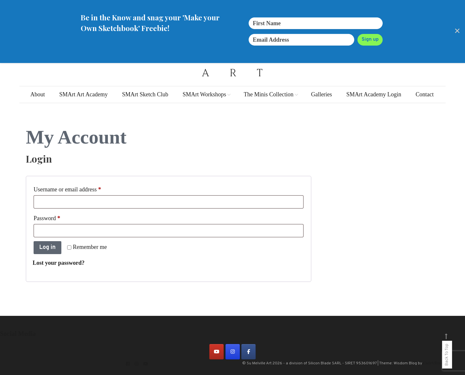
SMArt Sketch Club (145, 94)
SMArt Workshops (204, 94)
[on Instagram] (232, 351)
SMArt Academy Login (373, 94)
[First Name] (316, 23)
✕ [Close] (457, 31)
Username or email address (78, 188)
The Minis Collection (269, 94)
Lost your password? (59, 263)
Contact (425, 94)
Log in (47, 247)
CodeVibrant (434, 363)
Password (57, 216)
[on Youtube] (216, 351)
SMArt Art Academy (83, 94)
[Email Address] (302, 40)
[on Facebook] (248, 351)
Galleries (321, 94)
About (37, 94)
